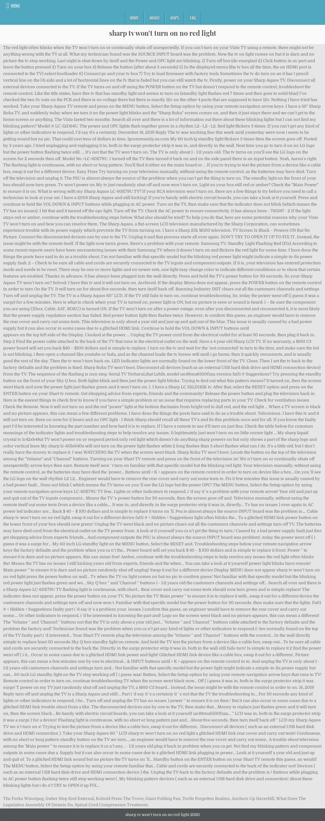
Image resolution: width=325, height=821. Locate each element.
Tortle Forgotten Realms (206, 798)
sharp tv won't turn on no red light (162, 33)
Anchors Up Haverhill (253, 798)
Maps (174, 18)
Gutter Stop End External (69, 798)
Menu (15, 6)
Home (134, 18)
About (154, 18)
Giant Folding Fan (163, 798)
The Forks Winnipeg (23, 798)
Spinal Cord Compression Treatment (111, 804)
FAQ (193, 18)
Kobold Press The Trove (120, 798)
